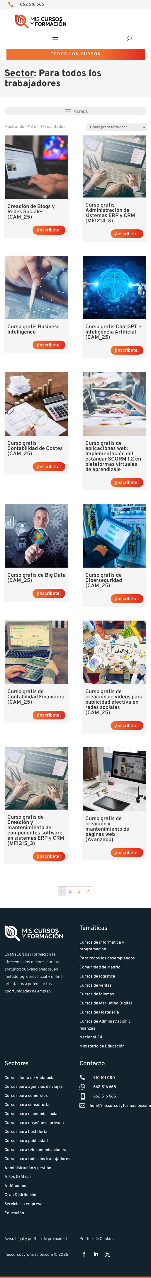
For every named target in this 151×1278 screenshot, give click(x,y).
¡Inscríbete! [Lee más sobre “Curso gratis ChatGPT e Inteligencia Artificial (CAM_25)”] (127, 350)
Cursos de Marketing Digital (105, 1003)
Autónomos (15, 1185)
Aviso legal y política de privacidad (35, 1238)
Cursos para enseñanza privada (34, 1123)
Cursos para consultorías (28, 1104)
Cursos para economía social (31, 1114)
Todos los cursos (76, 54)
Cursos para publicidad (26, 1140)
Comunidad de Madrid (100, 967)
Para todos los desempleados (107, 958)
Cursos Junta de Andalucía (29, 1078)
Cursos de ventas (95, 985)
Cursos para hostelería (25, 1131)
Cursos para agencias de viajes (33, 1086)
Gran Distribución (21, 1195)
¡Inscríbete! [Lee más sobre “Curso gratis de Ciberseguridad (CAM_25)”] (127, 599)
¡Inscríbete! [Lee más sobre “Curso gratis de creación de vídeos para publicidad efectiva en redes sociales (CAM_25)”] (127, 726)
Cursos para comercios (26, 1095)
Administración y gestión (27, 1168)
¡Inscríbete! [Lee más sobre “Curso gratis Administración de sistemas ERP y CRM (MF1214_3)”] (127, 234)
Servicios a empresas (24, 1204)
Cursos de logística (97, 976)
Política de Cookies (96, 1238)
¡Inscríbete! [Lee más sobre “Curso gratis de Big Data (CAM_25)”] (49, 594)
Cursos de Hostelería (99, 1012)
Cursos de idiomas (96, 994)
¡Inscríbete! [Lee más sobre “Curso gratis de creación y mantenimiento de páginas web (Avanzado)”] (127, 853)
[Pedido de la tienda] (116, 127)
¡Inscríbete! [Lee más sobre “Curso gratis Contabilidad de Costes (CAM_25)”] (49, 467)
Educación (14, 1213)
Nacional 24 (90, 1037)
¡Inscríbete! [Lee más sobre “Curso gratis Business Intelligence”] (49, 345)
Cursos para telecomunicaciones (35, 1150)
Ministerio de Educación (102, 1046)
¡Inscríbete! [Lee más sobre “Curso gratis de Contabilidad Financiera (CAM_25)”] (49, 715)
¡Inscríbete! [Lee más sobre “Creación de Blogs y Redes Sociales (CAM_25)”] (49, 230)
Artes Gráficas (18, 1176)
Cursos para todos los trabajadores (37, 1159)
